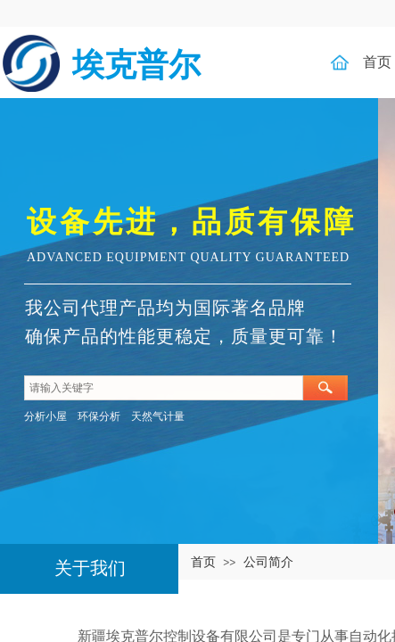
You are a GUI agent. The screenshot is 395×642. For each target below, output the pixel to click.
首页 (203, 562)
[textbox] (163, 387)
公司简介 (268, 562)
